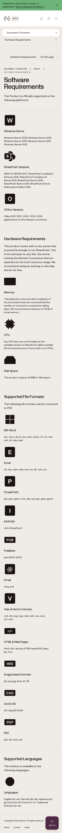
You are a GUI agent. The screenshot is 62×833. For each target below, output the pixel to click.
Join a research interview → (30, 6)
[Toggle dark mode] (41, 18)
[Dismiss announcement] (57, 5)
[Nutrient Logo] (11, 18)
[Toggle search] (48, 18)
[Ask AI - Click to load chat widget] (52, 823)
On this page (49, 57)
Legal (26, 827)
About (6, 827)
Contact (16, 827)
